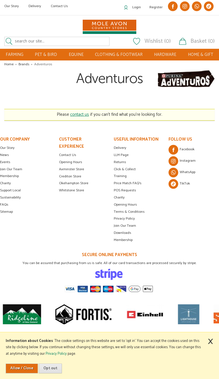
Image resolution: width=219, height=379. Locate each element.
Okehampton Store (73, 183)
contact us (79, 114)
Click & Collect (125, 169)
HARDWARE (165, 54)
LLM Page (121, 155)
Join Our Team (11, 169)
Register (156, 7)
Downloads (122, 233)
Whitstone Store (71, 190)
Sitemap (6, 212)
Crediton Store (70, 176)
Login (136, 7)
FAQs (4, 205)
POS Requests (125, 190)
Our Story (11, 6)
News (4, 155)
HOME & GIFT (200, 54)
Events (5, 162)
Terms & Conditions (129, 212)
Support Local (10, 190)
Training (120, 176)
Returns (120, 162)
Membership (9, 176)
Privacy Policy (124, 219)
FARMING (14, 54)
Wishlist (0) (158, 41)
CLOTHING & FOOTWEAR (119, 54)
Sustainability (10, 197)
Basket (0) (202, 41)
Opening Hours (70, 162)
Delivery (35, 6)
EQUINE (76, 54)
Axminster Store (71, 169)
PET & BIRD (46, 54)
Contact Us (59, 6)
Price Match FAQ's (127, 183)
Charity (5, 183)
